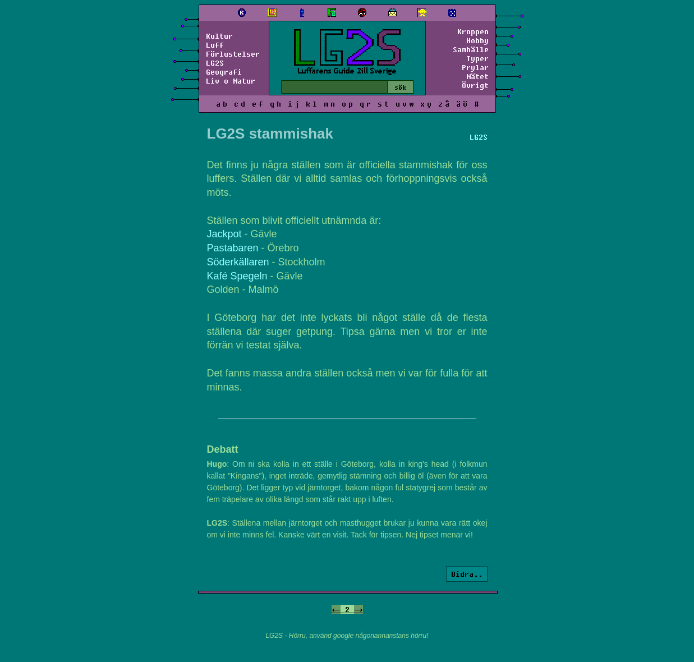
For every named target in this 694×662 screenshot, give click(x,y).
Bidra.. (466, 573)
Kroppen (473, 31)
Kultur (219, 35)
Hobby (477, 40)
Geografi (224, 71)
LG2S (215, 62)
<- (336, 609)
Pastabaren (233, 248)
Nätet (477, 76)
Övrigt (475, 85)
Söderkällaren (238, 262)
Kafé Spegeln (237, 276)
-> (358, 609)
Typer (477, 58)
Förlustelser (233, 53)
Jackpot (224, 234)
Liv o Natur (230, 80)
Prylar (475, 67)
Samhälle (471, 49)
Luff (215, 44)
